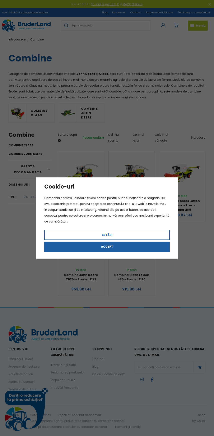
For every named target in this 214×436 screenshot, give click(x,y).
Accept (107, 247)
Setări (107, 235)
